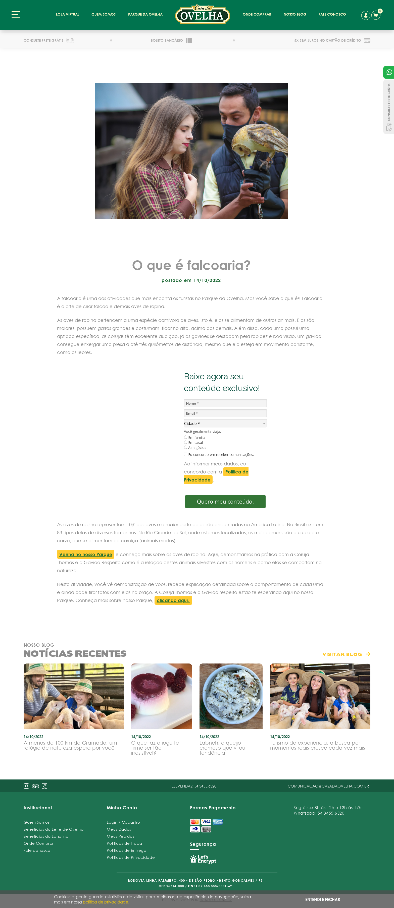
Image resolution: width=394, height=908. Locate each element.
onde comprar (257, 14)
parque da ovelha (145, 14)
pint (35, 787)
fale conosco (332, 14)
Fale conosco (37, 850)
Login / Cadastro (123, 822)
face (44, 786)
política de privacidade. (106, 901)
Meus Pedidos (120, 836)
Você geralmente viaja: (202, 431)
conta (365, 15)
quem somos (103, 14)
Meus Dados (119, 829)
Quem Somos (37, 822)
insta (26, 786)
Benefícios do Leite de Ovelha (53, 829)
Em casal (193, 442)
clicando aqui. (173, 600)
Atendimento (388, 72)
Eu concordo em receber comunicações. (219, 454)
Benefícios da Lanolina (46, 836)
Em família (194, 437)
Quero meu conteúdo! (225, 501)
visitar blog (342, 654)
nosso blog (295, 14)
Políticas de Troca (124, 843)
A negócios (195, 447)
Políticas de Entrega (126, 850)
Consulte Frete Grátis (388, 107)
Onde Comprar (39, 843)
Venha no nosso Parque (85, 554)
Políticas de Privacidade (131, 857)
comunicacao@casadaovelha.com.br (328, 786)
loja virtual (67, 14)
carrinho (377, 14)
